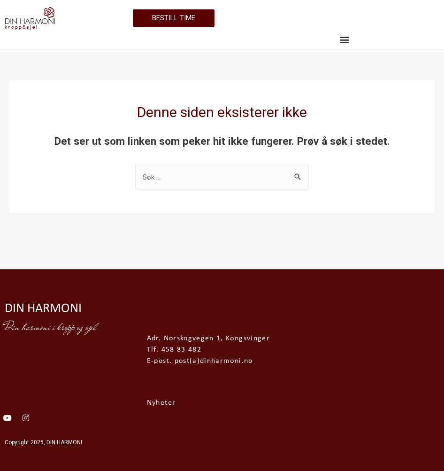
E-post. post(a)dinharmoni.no (200, 361)
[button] (344, 39)
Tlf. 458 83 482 (174, 349)
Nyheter (161, 403)
